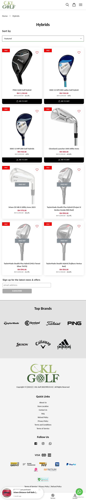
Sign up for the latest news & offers (21, 280)
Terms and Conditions (43, 425)
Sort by (6, 31)
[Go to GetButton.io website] (79, 497)
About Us (43, 402)
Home (5, 16)
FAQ (42, 414)
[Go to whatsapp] (79, 491)
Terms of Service (43, 428)
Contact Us (43, 410)
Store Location (43, 406)
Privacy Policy (43, 421)
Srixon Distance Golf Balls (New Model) (25, 493)
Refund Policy (43, 417)
